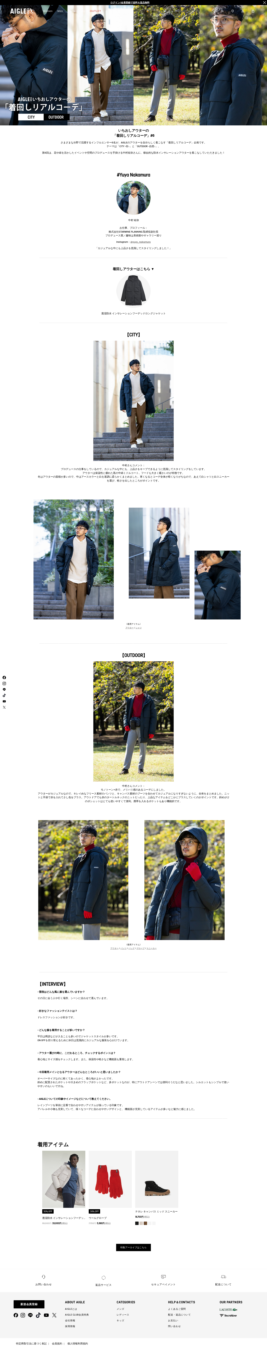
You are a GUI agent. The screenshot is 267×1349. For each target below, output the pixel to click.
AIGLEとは (71, 1309)
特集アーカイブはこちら (133, 1247)
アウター (129, 627)
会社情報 (70, 1320)
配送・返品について (179, 1314)
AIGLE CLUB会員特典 (77, 1314)
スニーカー (151, 948)
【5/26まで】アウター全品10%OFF (130, 2)
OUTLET (95, 11)
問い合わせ (174, 1326)
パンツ (123, 948)
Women (48, 11)
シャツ (139, 627)
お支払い (173, 1320)
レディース (123, 1314)
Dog (82, 11)
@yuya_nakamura (140, 241)
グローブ (140, 948)
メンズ (120, 1309)
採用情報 (70, 1326)
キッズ (120, 1320)
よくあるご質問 (177, 1309)
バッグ (131, 948)
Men (60, 11)
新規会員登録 (29, 1304)
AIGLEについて (115, 11)
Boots (71, 11)
